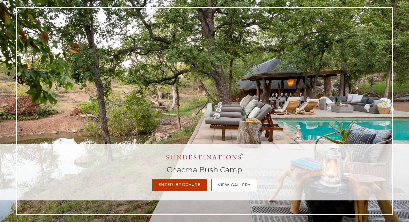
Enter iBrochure (179, 184)
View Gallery (234, 185)
